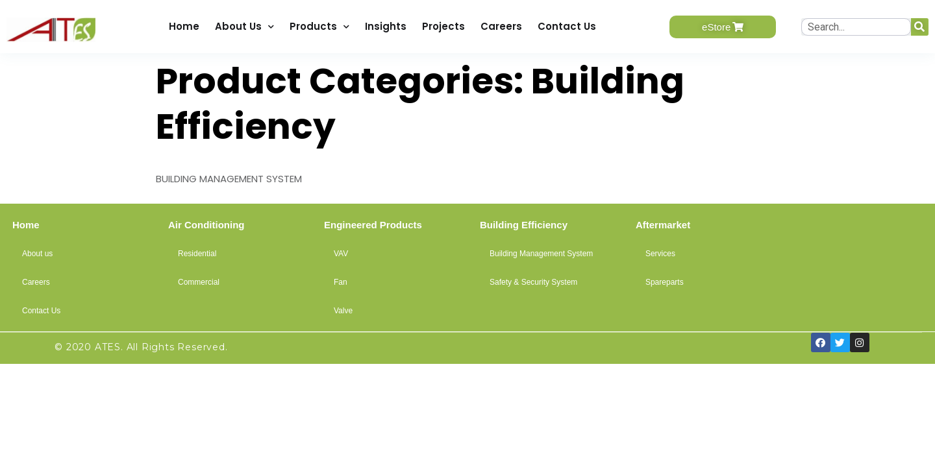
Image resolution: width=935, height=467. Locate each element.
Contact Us (567, 26)
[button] (722, 27)
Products (319, 27)
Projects (443, 26)
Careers (501, 26)
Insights (385, 26)
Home (184, 26)
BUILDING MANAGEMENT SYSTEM (229, 179)
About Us (244, 27)
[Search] (920, 27)
